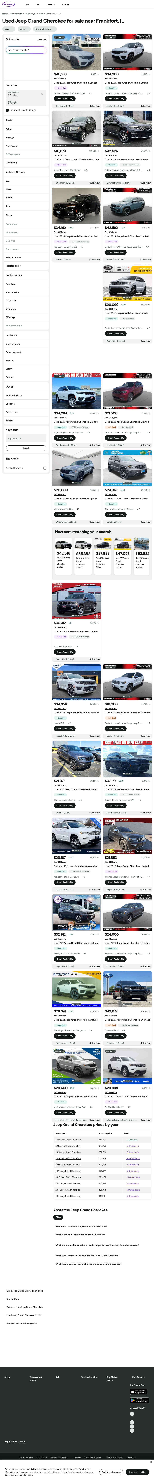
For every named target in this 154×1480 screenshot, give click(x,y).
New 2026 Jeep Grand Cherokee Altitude (102, 562)
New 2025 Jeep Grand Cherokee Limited (122, 563)
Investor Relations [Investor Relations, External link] (60, 1457)
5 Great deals (131, 1146)
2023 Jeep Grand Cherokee (68, 1158)
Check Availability (64, 98)
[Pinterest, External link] (132, 1431)
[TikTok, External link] (132, 1414)
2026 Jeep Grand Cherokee (68, 1139)
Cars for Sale (16, 13)
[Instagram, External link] (132, 1426)
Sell (37, 4)
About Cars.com (25, 1457)
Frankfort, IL (30, 13)
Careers (77, 1457)
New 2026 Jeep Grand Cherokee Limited (63, 562)
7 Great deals (131, 1164)
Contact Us (42, 1457)
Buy (27, 4)
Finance (65, 4)
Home (5, 13)
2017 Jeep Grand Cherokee (68, 1196)
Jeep (41, 13)
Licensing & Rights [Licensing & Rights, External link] (94, 1457)
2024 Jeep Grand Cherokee (68, 1152)
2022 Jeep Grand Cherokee (68, 1164)
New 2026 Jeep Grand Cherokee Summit (82, 563)
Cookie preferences (111, 1472)
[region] (77, 1469)
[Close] (151, 1462)
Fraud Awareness (115, 1457)
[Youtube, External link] (132, 1422)
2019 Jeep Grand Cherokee (68, 1183)
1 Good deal (130, 1139)
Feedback (131, 1457)
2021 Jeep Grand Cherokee (68, 1171)
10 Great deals (132, 1177)
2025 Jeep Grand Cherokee (68, 1146)
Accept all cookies (137, 1472)
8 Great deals (131, 1152)
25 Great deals (132, 1158)
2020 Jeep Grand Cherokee (68, 1177)
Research (50, 4)
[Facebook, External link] (132, 1418)
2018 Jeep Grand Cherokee (68, 1189)
